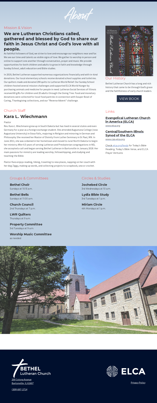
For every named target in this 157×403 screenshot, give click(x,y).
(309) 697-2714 (19, 389)
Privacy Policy (138, 382)
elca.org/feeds (120, 145)
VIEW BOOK (129, 99)
